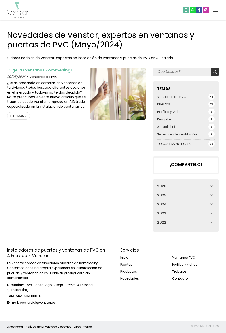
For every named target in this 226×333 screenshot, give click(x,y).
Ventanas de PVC (44, 77)
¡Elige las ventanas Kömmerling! (39, 70)
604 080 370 (34, 296)
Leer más (17, 116)
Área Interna (83, 327)
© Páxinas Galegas (205, 326)
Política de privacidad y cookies (48, 327)
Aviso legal (15, 327)
